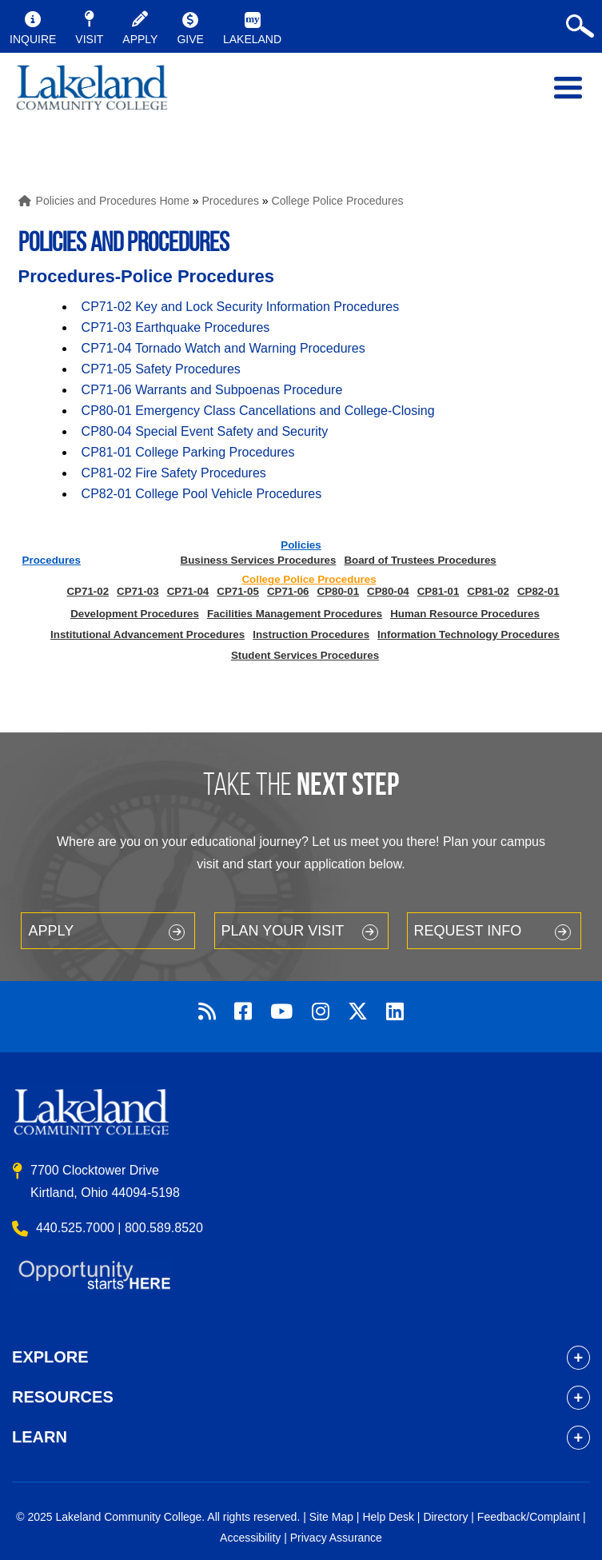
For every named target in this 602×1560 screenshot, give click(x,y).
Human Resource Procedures (465, 614)
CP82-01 (538, 591)
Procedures (230, 200)
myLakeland (92, 96)
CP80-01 (338, 591)
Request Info (468, 931)
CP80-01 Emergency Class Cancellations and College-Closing (258, 410)
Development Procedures (134, 614)
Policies (301, 545)
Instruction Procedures (311, 634)
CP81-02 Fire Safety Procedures (174, 473)
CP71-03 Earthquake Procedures (176, 327)
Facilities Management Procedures (294, 614)
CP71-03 (138, 591)
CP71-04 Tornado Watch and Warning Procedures (223, 348)
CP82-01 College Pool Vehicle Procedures (202, 494)
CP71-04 (188, 591)
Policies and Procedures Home (112, 200)
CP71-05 (238, 591)
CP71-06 (288, 591)
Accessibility (250, 1537)
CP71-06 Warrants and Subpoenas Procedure (212, 390)
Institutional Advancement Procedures (147, 634)
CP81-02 (488, 591)
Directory (445, 1516)
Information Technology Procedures (468, 634)
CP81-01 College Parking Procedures (188, 452)
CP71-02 (87, 591)
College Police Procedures (338, 200)
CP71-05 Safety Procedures (161, 369)
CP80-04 (388, 591)
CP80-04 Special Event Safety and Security (205, 431)
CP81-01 (438, 591)
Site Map (331, 1516)
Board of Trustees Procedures (420, 560)
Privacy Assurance (336, 1537)
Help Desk (388, 1516)
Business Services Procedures (259, 560)
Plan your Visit (283, 931)
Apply (51, 931)
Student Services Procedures (305, 655)
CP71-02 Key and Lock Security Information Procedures (241, 306)
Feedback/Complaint (528, 1516)
